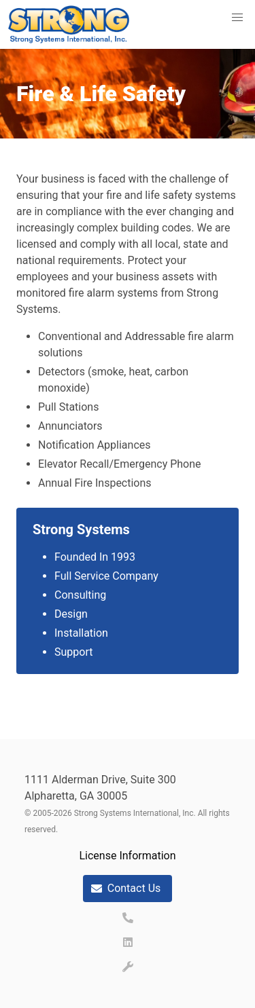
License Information (127, 855)
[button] (237, 17)
